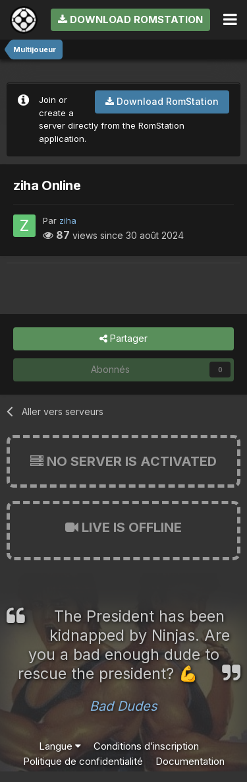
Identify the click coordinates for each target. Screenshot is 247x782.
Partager (123, 339)
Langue (60, 746)
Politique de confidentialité (83, 761)
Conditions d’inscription (146, 746)
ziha (67, 220)
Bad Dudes (123, 706)
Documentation (190, 761)
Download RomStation (130, 19)
